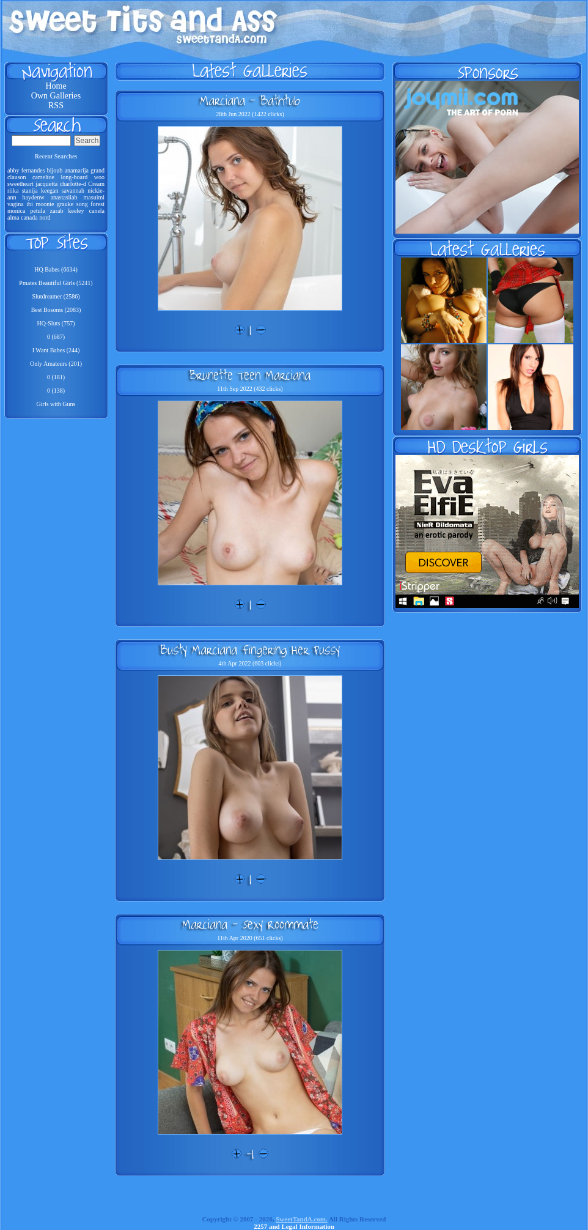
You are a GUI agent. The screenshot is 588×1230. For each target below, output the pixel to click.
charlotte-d (73, 183)
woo (99, 177)
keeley (76, 210)
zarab (57, 210)
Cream (96, 183)
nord (44, 217)
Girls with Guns (56, 404)
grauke (65, 204)
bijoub (55, 170)
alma (13, 217)
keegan (49, 190)
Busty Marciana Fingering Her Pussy (250, 649)
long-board (74, 177)
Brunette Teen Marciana (250, 375)
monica (16, 210)
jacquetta (46, 183)
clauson (16, 177)
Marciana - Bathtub (250, 100)
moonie (44, 204)
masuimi (94, 197)
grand (97, 170)
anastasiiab (64, 197)
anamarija (77, 170)
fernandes (33, 170)
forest (97, 204)
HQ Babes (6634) (56, 269)
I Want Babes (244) (56, 350)
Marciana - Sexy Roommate (250, 924)
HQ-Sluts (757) (56, 323)
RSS (56, 105)
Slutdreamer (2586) (55, 296)
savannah (73, 190)
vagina (15, 204)
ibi (29, 204)
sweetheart (20, 183)
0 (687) (56, 336)
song (82, 204)
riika (12, 190)
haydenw (34, 197)
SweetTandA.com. (302, 1219)
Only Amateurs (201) (56, 363)
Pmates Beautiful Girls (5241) (55, 283)
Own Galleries (56, 95)
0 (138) (56, 390)
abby (13, 170)
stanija (30, 190)
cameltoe (43, 177)
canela (97, 210)
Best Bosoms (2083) (56, 309)
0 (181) (56, 377)
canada (29, 217)
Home (55, 86)
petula (37, 210)
